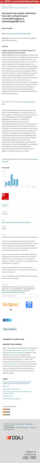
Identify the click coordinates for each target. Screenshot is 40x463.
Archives (9, 6)
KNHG (26, 427)
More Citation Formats (9, 296)
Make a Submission (9, 329)
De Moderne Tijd (8, 396)
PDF (5, 205)
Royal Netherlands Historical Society (16, 350)
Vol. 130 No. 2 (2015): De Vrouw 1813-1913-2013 (14, 8)
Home (3, 6)
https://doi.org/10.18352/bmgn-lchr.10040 (18, 33)
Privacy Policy (20, 424)
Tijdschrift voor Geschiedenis (12, 399)
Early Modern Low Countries (11, 389)
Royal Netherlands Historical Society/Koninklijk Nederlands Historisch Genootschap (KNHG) (17, 382)
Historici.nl (6, 386)
